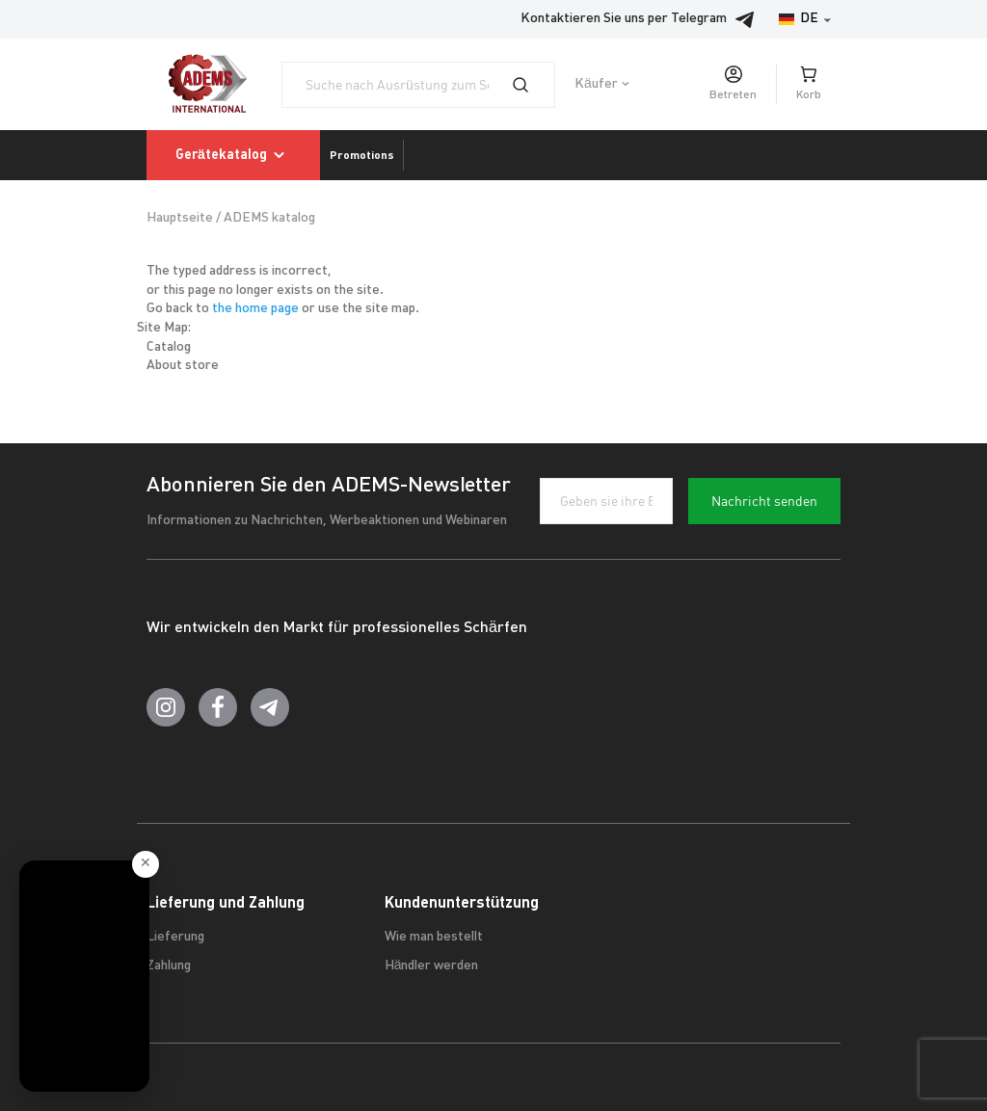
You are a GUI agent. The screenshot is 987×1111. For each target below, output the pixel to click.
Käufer (596, 84)
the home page (255, 309)
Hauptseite (180, 218)
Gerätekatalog (233, 155)
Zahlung (169, 966)
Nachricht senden (764, 501)
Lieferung (175, 937)
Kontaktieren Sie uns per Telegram (642, 19)
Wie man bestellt (434, 937)
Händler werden (432, 966)
